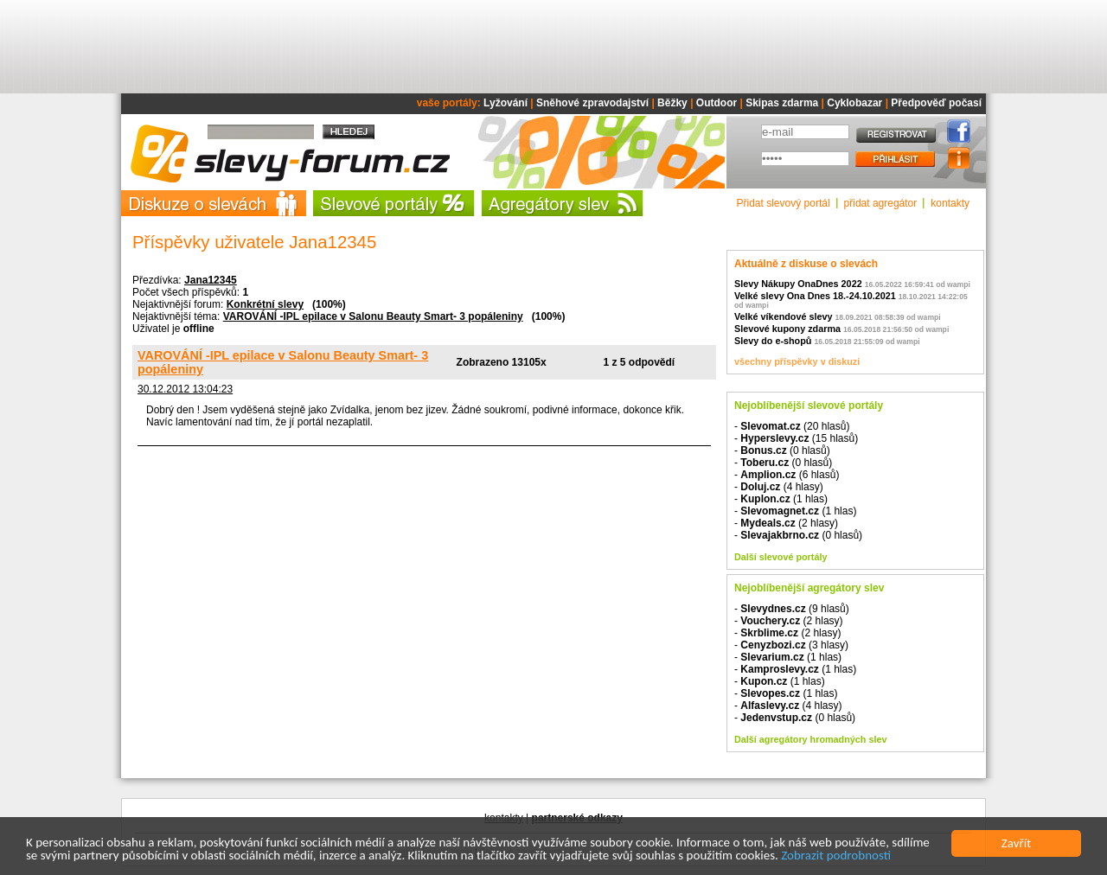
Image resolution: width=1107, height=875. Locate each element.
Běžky (672, 103)
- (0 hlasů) (782, 450)
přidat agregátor (881, 203)
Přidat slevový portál (783, 203)
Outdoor (716, 103)
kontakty (950, 203)
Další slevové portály (780, 557)
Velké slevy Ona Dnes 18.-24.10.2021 (815, 296)
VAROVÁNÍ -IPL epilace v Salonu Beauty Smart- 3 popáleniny (373, 316)
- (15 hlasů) (796, 438)
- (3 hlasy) (791, 645)
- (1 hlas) (781, 499)
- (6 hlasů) (786, 475)
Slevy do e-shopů (772, 340)
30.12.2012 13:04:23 (185, 389)
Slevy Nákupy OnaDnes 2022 (798, 283)
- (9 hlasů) (791, 609)
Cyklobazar (854, 103)
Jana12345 (210, 280)
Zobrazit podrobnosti (836, 856)
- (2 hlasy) (786, 523)
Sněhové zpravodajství (592, 103)
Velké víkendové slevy (783, 316)
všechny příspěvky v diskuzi (797, 361)
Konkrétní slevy (265, 304)
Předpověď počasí (936, 103)
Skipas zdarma (781, 103)
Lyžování (505, 103)
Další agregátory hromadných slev (810, 739)
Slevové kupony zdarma (787, 328)
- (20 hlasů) (791, 426)
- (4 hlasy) (778, 487)
